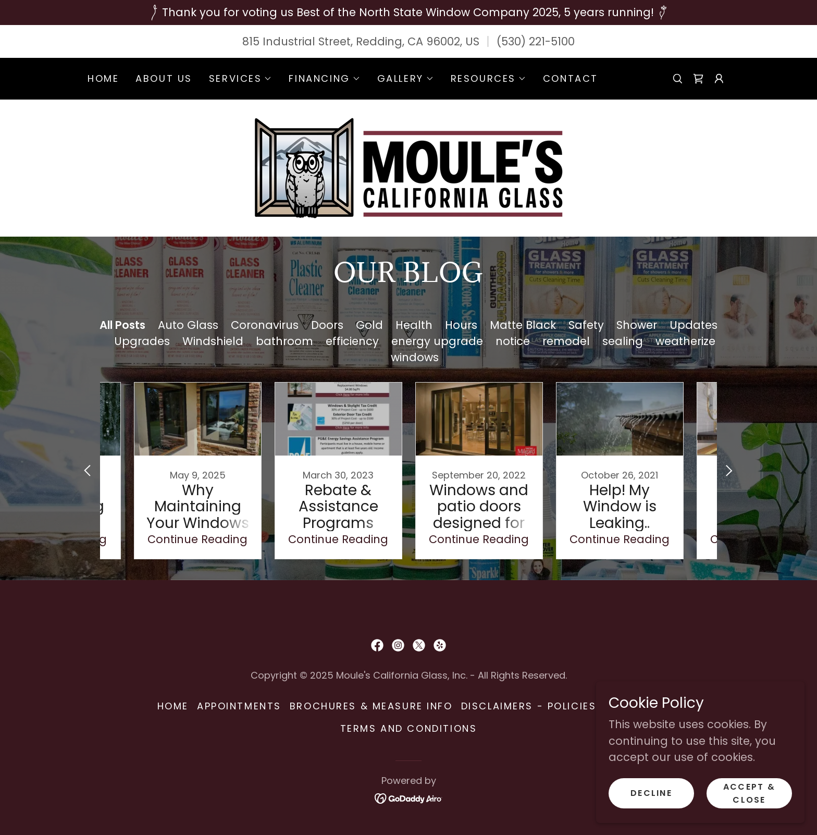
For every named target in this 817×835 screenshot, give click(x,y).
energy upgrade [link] (437, 341)
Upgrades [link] (142, 341)
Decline (651, 793)
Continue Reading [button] (197, 539)
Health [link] (413, 325)
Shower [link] (636, 325)
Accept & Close (749, 792)
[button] (241, 78)
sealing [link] (622, 341)
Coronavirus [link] (265, 325)
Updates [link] (693, 325)
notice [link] (513, 341)
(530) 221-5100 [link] (536, 41)
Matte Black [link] (523, 325)
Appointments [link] (239, 706)
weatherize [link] (685, 341)
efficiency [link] (352, 341)
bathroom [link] (284, 341)
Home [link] (103, 78)
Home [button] (173, 706)
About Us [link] (163, 78)
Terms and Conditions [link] (408, 728)
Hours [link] (461, 325)
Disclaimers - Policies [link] (529, 706)
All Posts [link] (122, 325)
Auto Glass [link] (188, 325)
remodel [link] (566, 341)
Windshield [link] (212, 341)
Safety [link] (586, 325)
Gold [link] (369, 325)
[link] (698, 78)
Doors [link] (327, 325)
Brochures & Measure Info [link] (371, 706)
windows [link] (415, 357)
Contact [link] (570, 78)
